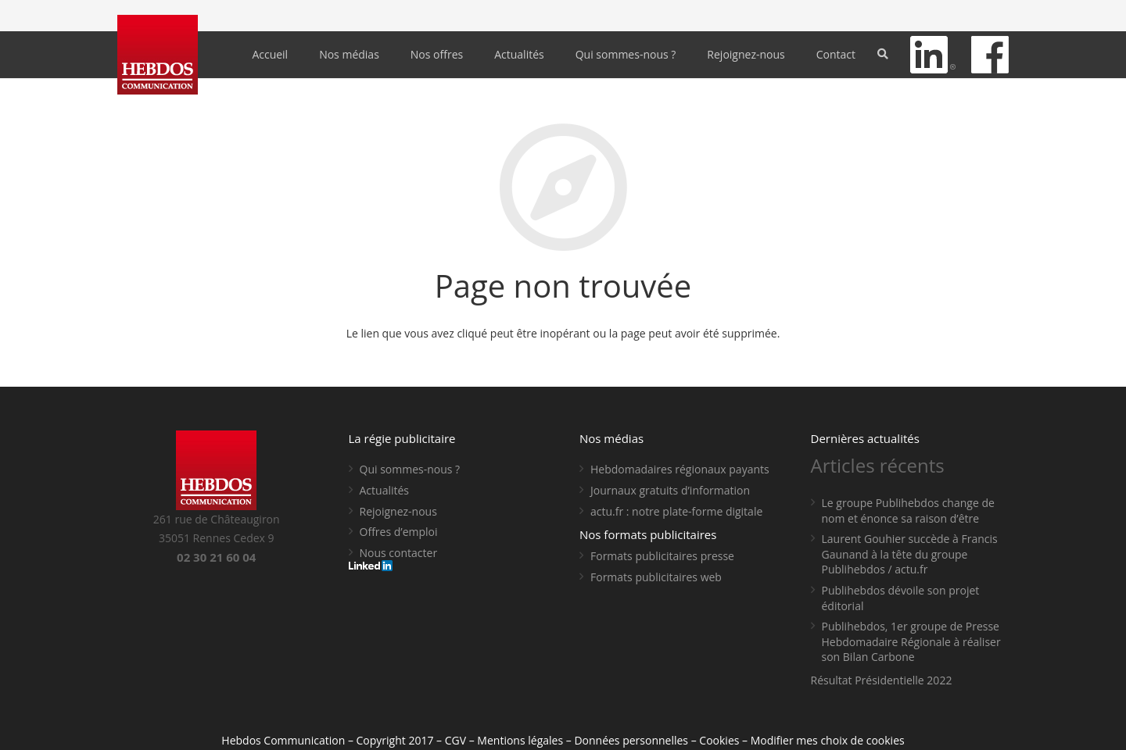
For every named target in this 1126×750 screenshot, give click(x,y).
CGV (455, 740)
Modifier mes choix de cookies (828, 740)
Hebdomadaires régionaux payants (679, 469)
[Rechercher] (883, 54)
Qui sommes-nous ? (410, 469)
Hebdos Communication (283, 740)
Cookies (719, 740)
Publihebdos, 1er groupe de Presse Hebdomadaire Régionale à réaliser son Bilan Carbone (911, 641)
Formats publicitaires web (656, 577)
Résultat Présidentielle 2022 (881, 680)
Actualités (385, 490)
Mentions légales (520, 740)
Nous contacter (399, 552)
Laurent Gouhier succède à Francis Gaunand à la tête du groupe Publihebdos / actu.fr (910, 554)
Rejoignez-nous (398, 511)
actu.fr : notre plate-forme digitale (676, 511)
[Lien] (157, 55)
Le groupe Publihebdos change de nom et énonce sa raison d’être (908, 510)
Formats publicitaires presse (662, 555)
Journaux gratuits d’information (670, 490)
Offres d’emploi (399, 531)
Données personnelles (631, 740)
